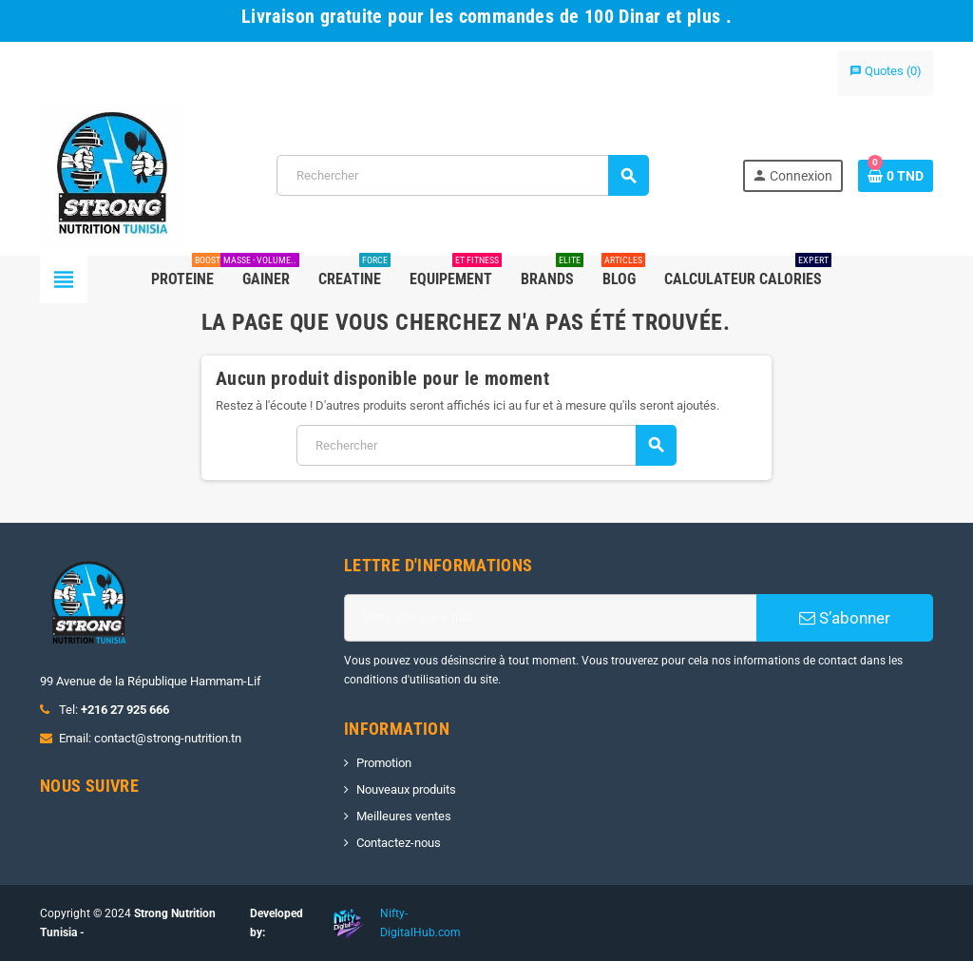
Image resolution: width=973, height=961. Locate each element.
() (885, 71)
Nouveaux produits (406, 789)
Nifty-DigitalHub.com (420, 923)
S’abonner (844, 617)
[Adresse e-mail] (550, 618)
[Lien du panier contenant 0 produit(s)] (895, 176)
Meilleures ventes (403, 816)
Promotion (383, 763)
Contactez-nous (398, 843)
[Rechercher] (462, 175)
